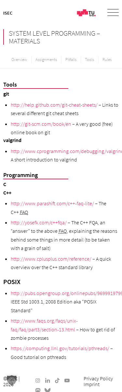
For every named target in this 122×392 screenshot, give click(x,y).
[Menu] (110, 13)
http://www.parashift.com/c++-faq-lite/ (52, 203)
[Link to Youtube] (67, 380)
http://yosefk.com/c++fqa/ (39, 222)
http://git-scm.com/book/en (41, 124)
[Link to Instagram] (38, 380)
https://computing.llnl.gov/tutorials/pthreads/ (60, 348)
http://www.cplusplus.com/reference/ (51, 258)
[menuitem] (110, 13)
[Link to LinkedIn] (47, 380)
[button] (11, 380)
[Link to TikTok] (57, 380)
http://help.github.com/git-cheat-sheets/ (54, 104)
